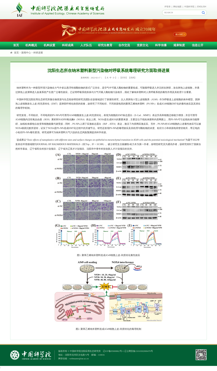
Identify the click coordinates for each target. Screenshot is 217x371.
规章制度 (179, 45)
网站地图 (177, 6)
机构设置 (49, 45)
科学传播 (161, 45)
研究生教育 (105, 45)
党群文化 (142, 45)
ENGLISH (201, 6)
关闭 (132, 78)
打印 (124, 78)
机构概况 (31, 45)
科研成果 (68, 45)
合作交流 (124, 45)
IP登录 (168, 6)
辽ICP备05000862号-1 (113, 351)
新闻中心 (26, 52)
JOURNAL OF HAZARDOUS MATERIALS (58, 144)
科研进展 (38, 52)
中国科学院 (189, 6)
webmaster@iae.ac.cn (79, 358)
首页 (16, 45)
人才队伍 (86, 45)
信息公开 (197, 45)
